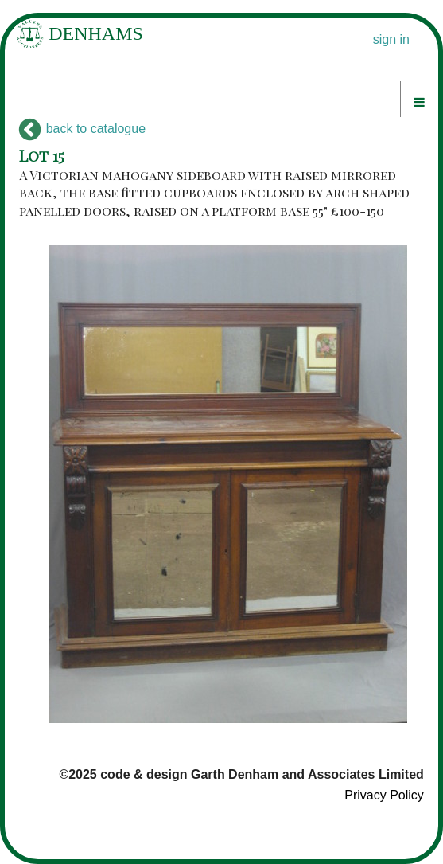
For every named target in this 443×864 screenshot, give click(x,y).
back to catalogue (82, 128)
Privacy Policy (384, 795)
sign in (391, 39)
